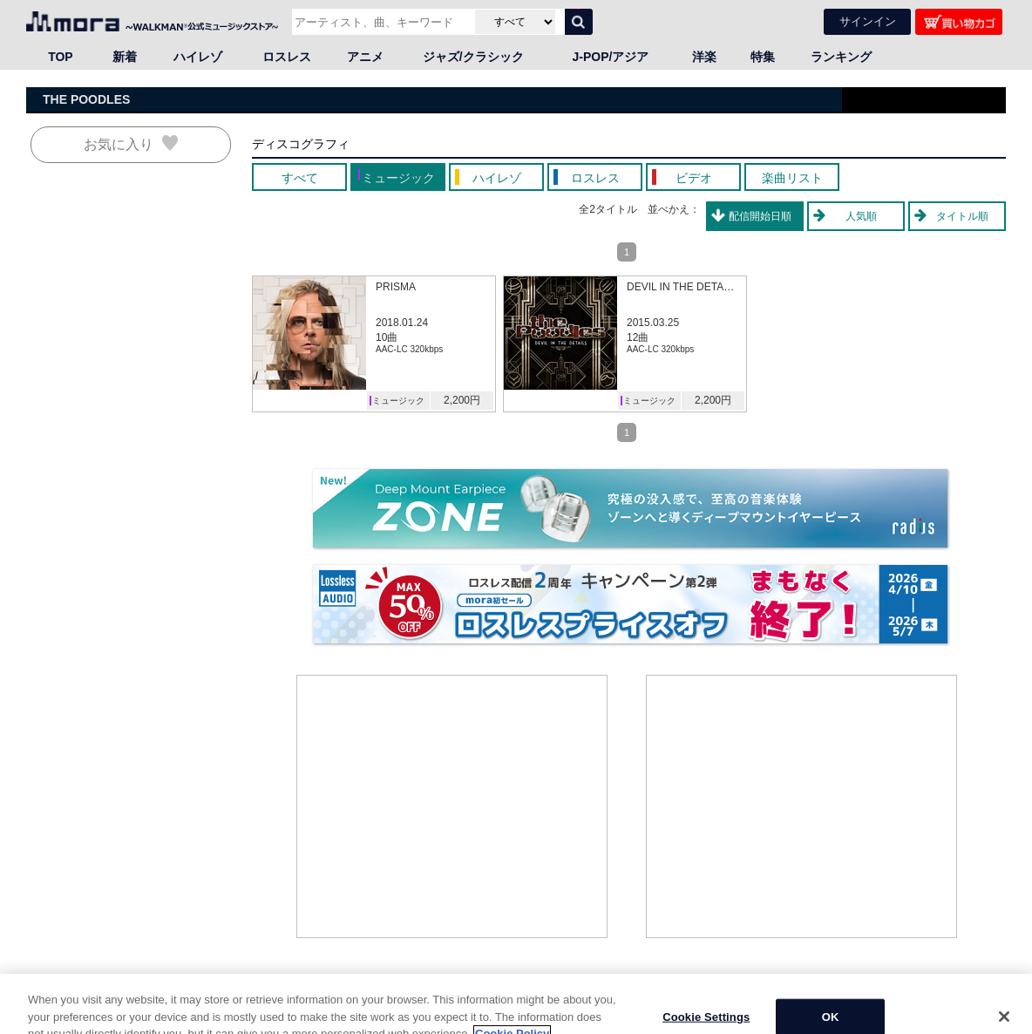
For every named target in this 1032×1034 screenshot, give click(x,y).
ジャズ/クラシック (473, 57)
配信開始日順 (760, 216)
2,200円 (462, 400)
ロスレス (286, 57)
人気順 (861, 216)
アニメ (365, 57)
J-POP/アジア (611, 57)
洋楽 (704, 57)
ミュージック (398, 400)
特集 (762, 57)
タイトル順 (962, 216)
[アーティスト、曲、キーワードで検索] (381, 22)
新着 (124, 57)
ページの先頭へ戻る (958, 990)
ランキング (841, 57)
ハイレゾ (197, 57)
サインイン (867, 21)
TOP (60, 57)
